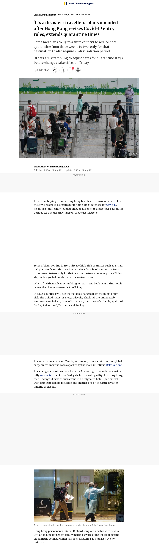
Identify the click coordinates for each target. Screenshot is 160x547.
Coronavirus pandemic (45, 14)
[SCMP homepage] (78, 3)
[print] (78, 70)
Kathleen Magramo (59, 166)
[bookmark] (62, 70)
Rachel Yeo (39, 166)
